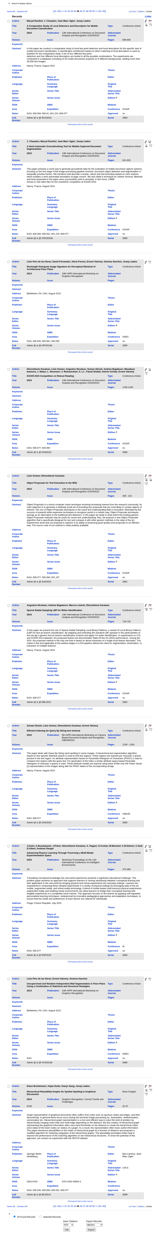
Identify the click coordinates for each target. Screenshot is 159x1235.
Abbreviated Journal (114, 34)
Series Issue (53, 98)
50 (93, 11)
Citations (141, 11)
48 (87, 11)
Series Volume (16, 99)
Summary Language (52, 85)
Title (14, 26)
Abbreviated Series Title (114, 92)
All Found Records (26, 1217)
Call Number (16, 119)
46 (81, 11)
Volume (16, 39)
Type (110, 26)
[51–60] (102, 11)
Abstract (16, 48)
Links (148, 16)
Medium (112, 104)
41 (65, 11)
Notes (15, 113)
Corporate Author (17, 71)
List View (132, 11)
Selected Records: (52, 1217)
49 (90, 11)
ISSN (14, 104)
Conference (114, 109)
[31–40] (57, 11)
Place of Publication (53, 78)
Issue (50, 39)
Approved (113, 113)
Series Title (53, 91)
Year (14, 33)
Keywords (17, 44)
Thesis (111, 70)
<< (62, 11)
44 (75, 11)
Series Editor (15, 92)
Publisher (17, 77)
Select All (11, 11)
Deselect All (22, 11)
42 (68, 11)
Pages (111, 39)
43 (72, 11)
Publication (53, 33)
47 (84, 11)
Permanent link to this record (80, 124)
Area (14, 109)
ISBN (50, 104)
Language (17, 84)
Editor (111, 77)
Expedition (52, 109)
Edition (111, 98)
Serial (111, 117)
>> (96, 11)
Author (15, 21)
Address (16, 65)
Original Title (112, 85)
